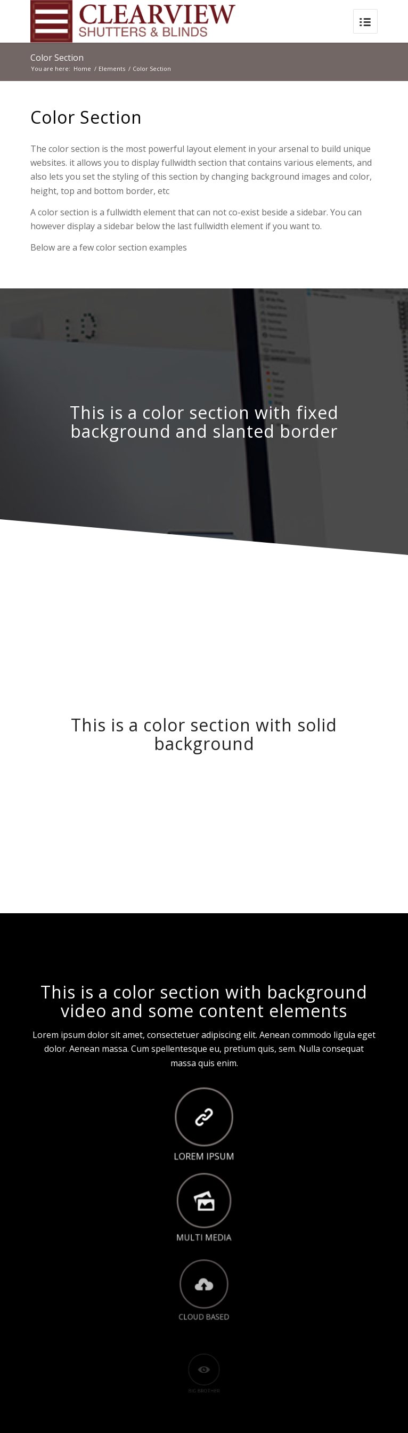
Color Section (57, 57)
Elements (112, 69)
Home (82, 69)
